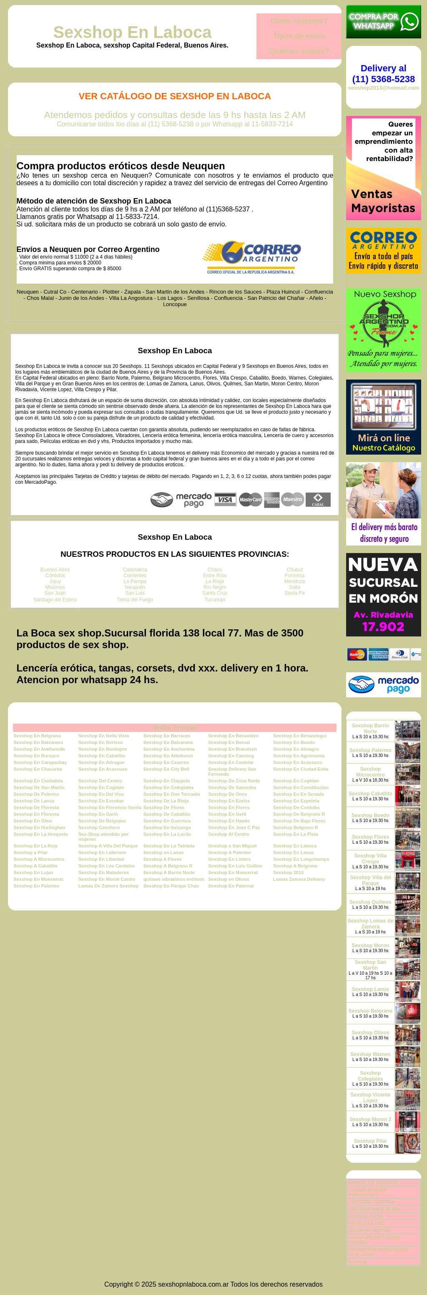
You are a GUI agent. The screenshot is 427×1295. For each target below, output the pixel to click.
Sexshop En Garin (98, 814)
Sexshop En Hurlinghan (39, 827)
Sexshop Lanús (370, 989)
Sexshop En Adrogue (101, 762)
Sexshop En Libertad (101, 859)
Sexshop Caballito (370, 794)
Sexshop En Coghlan (296, 780)
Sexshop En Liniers (229, 859)
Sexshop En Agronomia (299, 755)
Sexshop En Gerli (227, 814)
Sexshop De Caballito (166, 814)
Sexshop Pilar (370, 1141)
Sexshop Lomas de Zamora (370, 924)
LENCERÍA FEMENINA (372, 1201)
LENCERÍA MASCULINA (374, 1209)
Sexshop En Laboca (132, 32)
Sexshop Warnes (370, 1054)
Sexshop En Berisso (100, 742)
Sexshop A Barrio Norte (169, 872)
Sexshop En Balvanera (38, 742)
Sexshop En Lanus (293, 852)
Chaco (215, 570)
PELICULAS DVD (366, 1223)
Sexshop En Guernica (167, 820)
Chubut (294, 570)
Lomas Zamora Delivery (299, 879)
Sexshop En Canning (231, 755)
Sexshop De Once (227, 794)
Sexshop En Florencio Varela (109, 807)
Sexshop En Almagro (296, 749)
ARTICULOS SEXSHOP (373, 1182)
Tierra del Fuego (135, 600)
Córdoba (55, 575)
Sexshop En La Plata (295, 834)
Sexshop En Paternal (231, 885)
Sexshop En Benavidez (233, 735)
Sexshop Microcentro (370, 772)
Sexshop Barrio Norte (370, 728)
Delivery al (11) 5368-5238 (383, 73)
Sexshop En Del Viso (101, 794)
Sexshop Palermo (370, 750)
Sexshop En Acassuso (297, 762)
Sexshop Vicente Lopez (371, 1098)
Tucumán (214, 600)
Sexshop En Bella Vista (103, 735)
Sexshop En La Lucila (167, 834)
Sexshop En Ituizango (167, 827)
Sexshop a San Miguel (232, 845)
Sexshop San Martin (370, 965)
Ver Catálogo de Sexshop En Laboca (175, 96)
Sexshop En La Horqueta (40, 834)
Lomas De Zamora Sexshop (108, 885)
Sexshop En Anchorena (169, 749)
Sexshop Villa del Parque (370, 880)
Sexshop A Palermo (229, 852)
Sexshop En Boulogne (102, 749)
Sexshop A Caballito (35, 865)
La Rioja (215, 581)
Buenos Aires (55, 570)
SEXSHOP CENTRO (369, 1230)
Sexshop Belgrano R (295, 827)
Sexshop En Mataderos (103, 872)
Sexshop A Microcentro (38, 859)
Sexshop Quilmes (370, 902)
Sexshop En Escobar (101, 800)
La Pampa (134, 581)
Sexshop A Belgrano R (168, 865)
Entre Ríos (215, 575)
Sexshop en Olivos (228, 879)
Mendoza (294, 581)
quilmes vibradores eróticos (174, 879)
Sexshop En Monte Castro (106, 879)
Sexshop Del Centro (100, 780)
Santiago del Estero (55, 600)
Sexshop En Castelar (231, 762)
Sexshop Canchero (99, 827)
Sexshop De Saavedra (232, 787)
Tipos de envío (299, 36)
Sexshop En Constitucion (301, 787)
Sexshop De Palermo (36, 794)
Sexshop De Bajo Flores (299, 820)
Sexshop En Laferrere (102, 852)
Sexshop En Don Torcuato (172, 794)
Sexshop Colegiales (370, 1076)
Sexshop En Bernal (229, 742)
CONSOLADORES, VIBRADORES (368, 1192)
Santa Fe (294, 593)
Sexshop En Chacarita (37, 769)
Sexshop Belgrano (370, 1011)
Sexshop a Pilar (30, 852)
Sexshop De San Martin (38, 787)
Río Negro (214, 587)
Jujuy (55, 581)
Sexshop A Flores (162, 859)
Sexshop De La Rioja (166, 800)
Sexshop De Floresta (36, 807)
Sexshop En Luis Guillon (235, 865)
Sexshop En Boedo (294, 742)
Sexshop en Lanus (163, 852)
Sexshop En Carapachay (40, 762)
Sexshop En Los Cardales (106, 865)
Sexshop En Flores (228, 807)
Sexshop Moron (370, 945)
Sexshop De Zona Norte (234, 780)
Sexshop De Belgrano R (299, 814)
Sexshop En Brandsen (232, 749)
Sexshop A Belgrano (295, 865)
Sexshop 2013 (288, 872)
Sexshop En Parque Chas (171, 885)
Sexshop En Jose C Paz (234, 827)
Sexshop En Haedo (229, 820)
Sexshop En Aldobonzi (168, 755)
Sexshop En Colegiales (168, 787)
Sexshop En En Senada (298, 794)
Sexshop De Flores (164, 807)
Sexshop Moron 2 (370, 1119)
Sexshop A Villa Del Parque (108, 845)
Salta (294, 587)
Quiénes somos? (299, 51)
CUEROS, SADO (365, 1216)
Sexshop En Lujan (33, 872)
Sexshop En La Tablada (169, 845)
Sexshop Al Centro (228, 834)
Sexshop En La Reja (35, 845)
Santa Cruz (214, 593)
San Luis (135, 593)
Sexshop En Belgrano (37, 735)
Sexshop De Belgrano (102, 820)
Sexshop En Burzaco (36, 755)
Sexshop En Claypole (166, 780)
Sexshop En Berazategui (300, 735)
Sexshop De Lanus (33, 800)
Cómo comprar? (299, 21)
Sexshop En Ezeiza (229, 800)
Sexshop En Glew (32, 820)
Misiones (55, 587)
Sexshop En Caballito (101, 755)
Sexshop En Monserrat (233, 872)
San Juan (55, 593)
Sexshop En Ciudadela (38, 780)
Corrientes (134, 575)
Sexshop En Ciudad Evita (301, 769)
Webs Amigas (174, 727)
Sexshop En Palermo (36, 885)
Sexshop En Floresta (36, 814)
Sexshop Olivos (370, 1033)
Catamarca (135, 570)
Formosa (294, 575)
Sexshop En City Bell (166, 769)
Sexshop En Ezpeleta (296, 800)
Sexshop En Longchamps (301, 859)
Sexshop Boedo (370, 815)
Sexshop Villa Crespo (370, 859)
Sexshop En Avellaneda (39, 749)
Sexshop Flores (370, 837)
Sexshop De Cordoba (296, 807)
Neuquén (135, 587)
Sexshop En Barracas (167, 735)
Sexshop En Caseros (166, 762)
